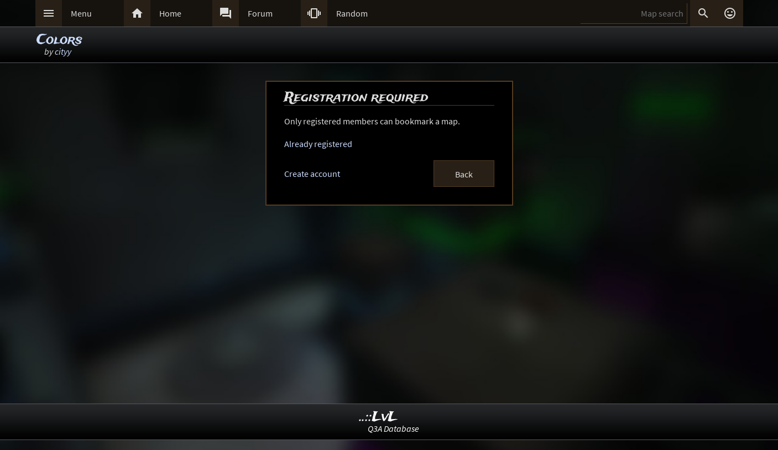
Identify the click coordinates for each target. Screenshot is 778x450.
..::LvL (378, 417)
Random (352, 13)
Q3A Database (393, 428)
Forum (260, 13)
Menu (81, 13)
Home (170, 13)
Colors (59, 40)
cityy (63, 51)
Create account (312, 173)
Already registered (318, 143)
